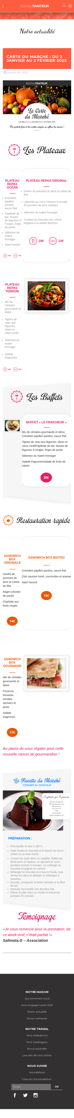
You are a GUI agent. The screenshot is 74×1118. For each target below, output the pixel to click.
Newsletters (37, 1072)
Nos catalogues (37, 1042)
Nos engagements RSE (37, 1005)
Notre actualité (37, 1011)
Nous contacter (37, 1018)
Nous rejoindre (37, 1048)
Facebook (15, 1095)
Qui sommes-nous (37, 998)
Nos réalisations (37, 1035)
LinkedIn (46, 1095)
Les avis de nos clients (37, 1055)
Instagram (36, 1095)
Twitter (25, 1095)
